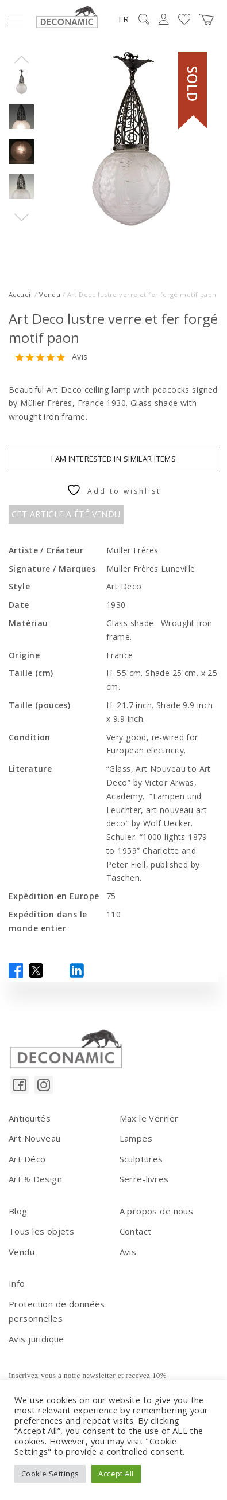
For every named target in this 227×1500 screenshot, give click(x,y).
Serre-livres (144, 1179)
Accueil (21, 294)
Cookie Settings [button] (50, 1473)
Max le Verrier (149, 1118)
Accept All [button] (115, 1473)
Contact (136, 1231)
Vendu (49, 294)
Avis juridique (36, 1339)
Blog (18, 1211)
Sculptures (141, 1159)
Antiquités (30, 1118)
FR (123, 19)
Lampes (136, 1138)
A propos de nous (157, 1211)
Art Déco (27, 1159)
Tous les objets (41, 1231)
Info (17, 1283)
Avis (80, 357)
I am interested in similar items (113, 459)
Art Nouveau (35, 1138)
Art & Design (35, 1179)
